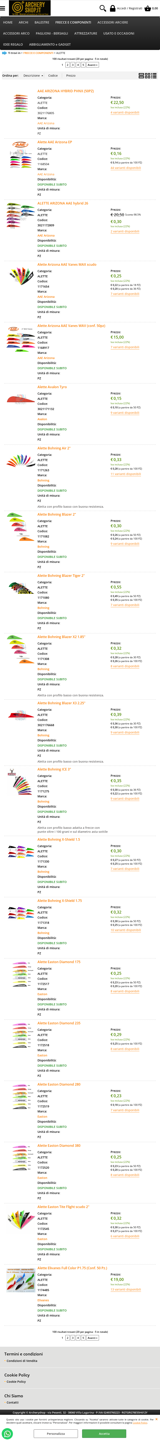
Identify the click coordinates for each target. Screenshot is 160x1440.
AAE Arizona (46, 123)
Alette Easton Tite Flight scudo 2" (63, 1206)
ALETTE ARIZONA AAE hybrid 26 (63, 203)
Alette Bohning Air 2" (54, 448)
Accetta (104, 1434)
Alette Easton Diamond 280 (59, 1084)
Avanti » (93, 64)
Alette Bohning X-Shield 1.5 (59, 839)
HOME (7, 22)
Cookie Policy (140, 1422)
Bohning (43, 480)
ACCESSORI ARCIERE (113, 22)
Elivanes (43, 1300)
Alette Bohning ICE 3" (54, 769)
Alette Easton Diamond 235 (59, 1023)
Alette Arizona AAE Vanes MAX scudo (67, 264)
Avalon (42, 419)
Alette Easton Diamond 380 (59, 1145)
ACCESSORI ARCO (16, 33)
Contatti (13, 1402)
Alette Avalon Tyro (52, 387)
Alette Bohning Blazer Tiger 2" (61, 575)
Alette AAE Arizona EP (55, 142)
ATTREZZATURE (85, 33)
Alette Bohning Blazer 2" (57, 514)
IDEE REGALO (13, 44)
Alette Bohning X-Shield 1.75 (60, 900)
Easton (42, 994)
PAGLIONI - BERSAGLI (52, 33)
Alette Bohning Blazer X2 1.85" (61, 637)
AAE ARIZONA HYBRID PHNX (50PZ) (66, 91)
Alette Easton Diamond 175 (59, 962)
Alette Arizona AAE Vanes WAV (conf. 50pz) (71, 325)
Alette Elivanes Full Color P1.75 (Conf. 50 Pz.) (72, 1268)
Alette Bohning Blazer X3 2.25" (61, 703)
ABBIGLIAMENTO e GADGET (50, 44)
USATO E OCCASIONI (118, 33)
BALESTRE (42, 22)
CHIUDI (156, 1419)
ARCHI (23, 22)
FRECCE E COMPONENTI (73, 22)
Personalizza (56, 1434)
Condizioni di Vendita (22, 1361)
